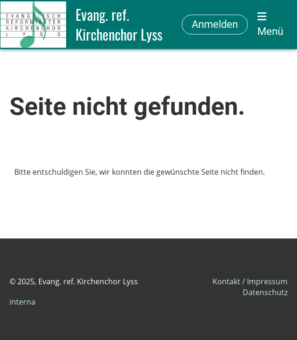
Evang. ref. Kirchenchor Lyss (119, 24)
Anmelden (215, 24)
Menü (270, 24)
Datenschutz (265, 292)
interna (22, 302)
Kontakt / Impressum (250, 281)
